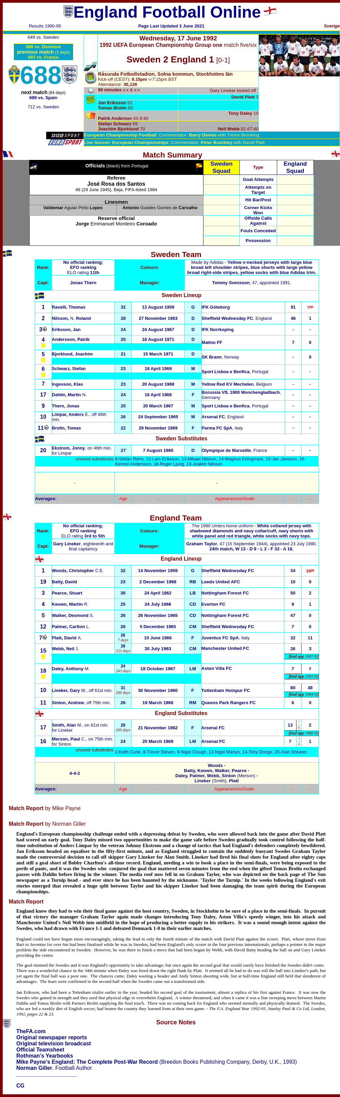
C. (69, 739)
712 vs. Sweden (43, 106)
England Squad (295, 167)
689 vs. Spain (43, 97)
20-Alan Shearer (291, 751)
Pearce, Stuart (67, 593)
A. (67, 637)
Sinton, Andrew (68, 702)
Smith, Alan (67, 725)
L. (71, 626)
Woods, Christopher (78, 570)
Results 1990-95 (45, 26)
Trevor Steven (161, 751)
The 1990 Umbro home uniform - (251, 530)
